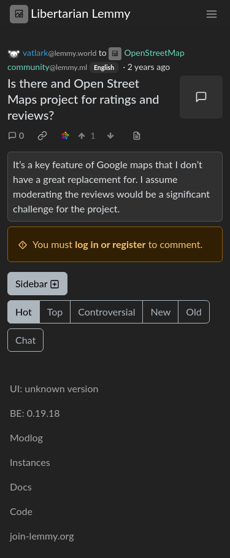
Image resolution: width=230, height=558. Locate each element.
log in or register (110, 244)
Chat (25, 340)
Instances (30, 462)
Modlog (26, 437)
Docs (21, 486)
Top (55, 311)
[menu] (211, 13)
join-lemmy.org (42, 535)
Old (193, 311)
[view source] (137, 135)
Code (21, 511)
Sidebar (37, 283)
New (160, 311)
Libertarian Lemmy (70, 13)
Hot (23, 311)
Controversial (106, 311)
